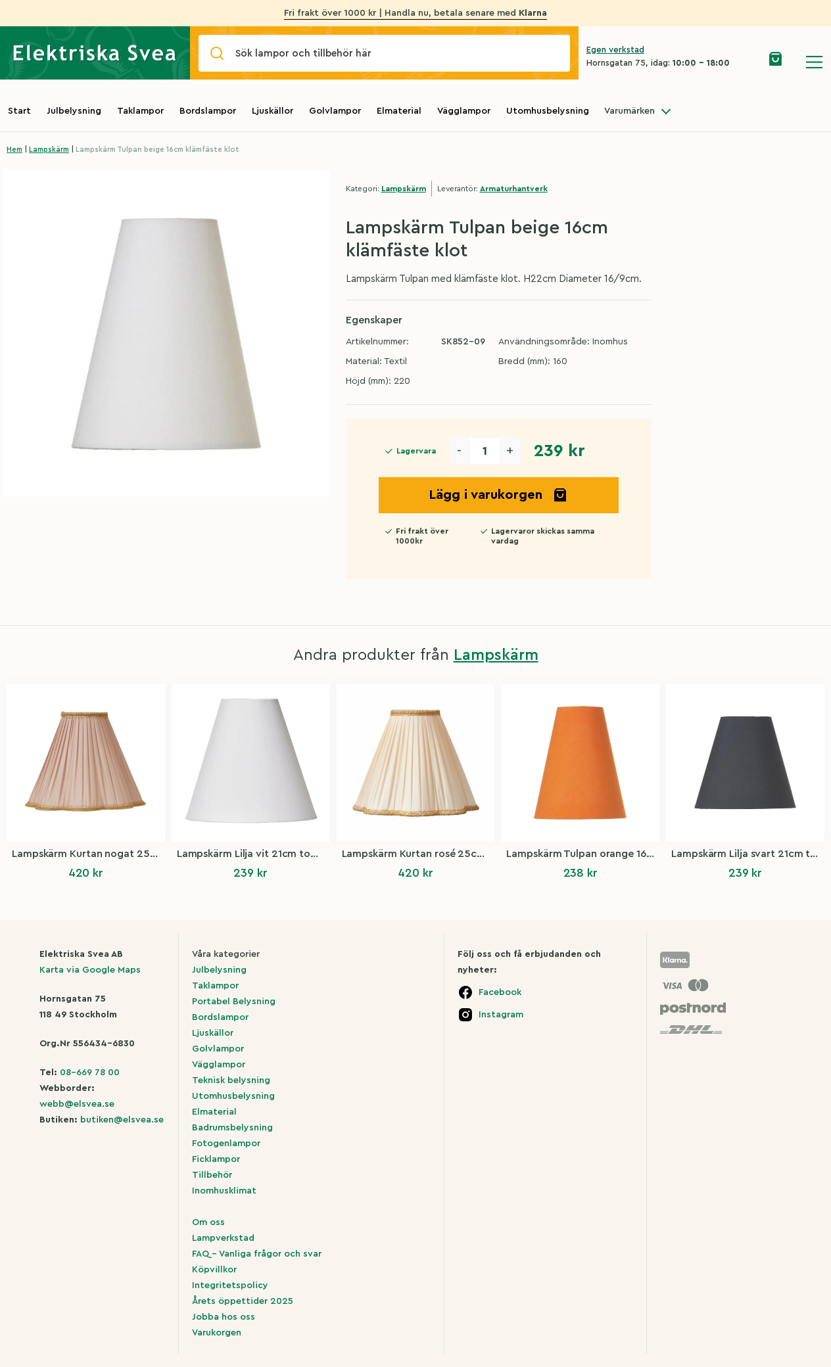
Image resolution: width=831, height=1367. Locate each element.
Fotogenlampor (226, 1143)
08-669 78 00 (90, 1072)
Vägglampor (463, 111)
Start (19, 111)
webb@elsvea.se (76, 1104)
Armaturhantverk (514, 189)
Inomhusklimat (224, 1190)
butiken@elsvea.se (122, 1119)
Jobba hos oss (223, 1317)
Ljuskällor (272, 111)
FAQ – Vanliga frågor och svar (256, 1254)
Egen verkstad (615, 49)
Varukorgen (216, 1332)
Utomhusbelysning (547, 111)
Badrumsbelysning (232, 1127)
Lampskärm (49, 149)
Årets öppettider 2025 (242, 1301)
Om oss (208, 1222)
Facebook (500, 992)
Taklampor (140, 111)
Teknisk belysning (231, 1080)
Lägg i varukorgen (498, 495)
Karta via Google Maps (90, 970)
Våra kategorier (226, 954)
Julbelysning (74, 111)
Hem (14, 149)
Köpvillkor (214, 1269)
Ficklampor (216, 1159)
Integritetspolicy (230, 1285)
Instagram (501, 1014)
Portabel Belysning (233, 1001)
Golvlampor (335, 111)
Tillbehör (212, 1175)
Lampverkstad (223, 1238)
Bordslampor (207, 111)
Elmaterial (399, 111)
